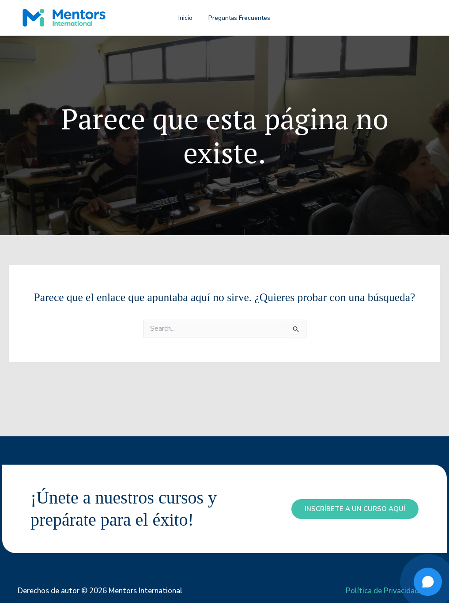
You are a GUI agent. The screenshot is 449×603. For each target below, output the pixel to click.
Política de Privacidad (382, 591)
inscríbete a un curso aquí (355, 508)
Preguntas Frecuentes (236, 18)
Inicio (187, 18)
